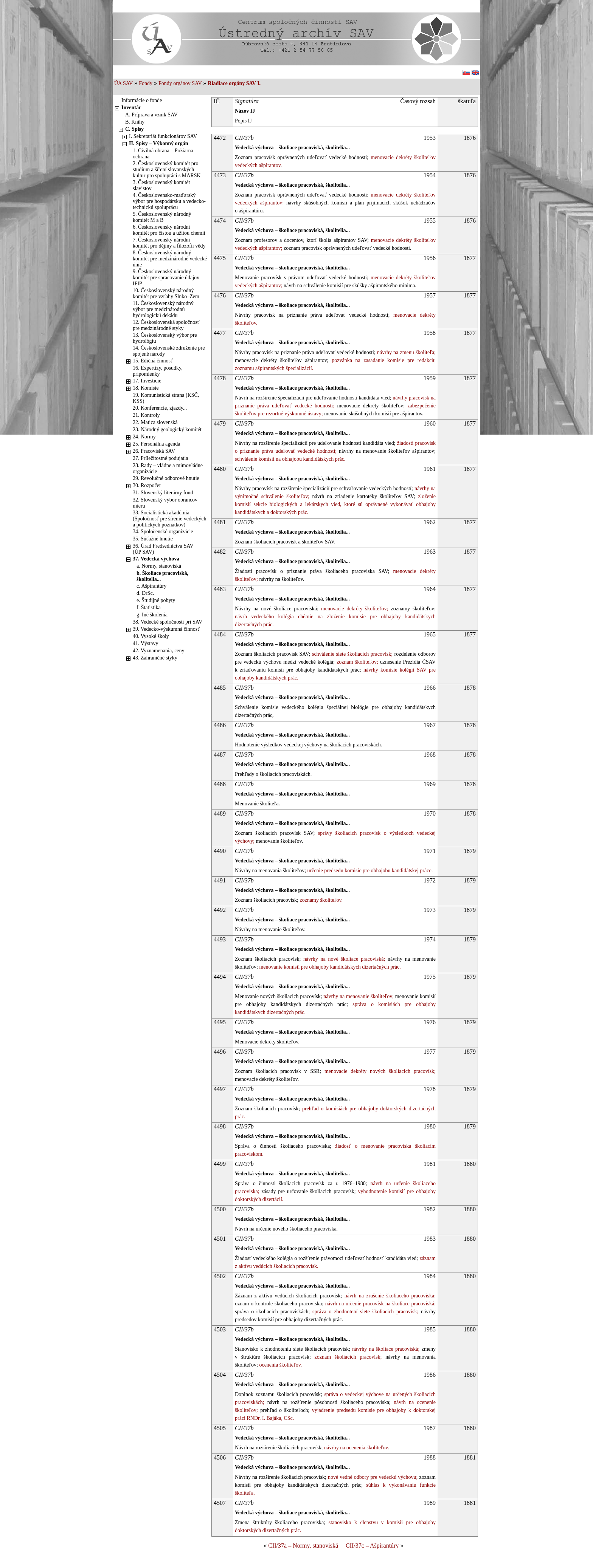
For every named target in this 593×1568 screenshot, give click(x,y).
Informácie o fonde (141, 100)
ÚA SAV (123, 83)
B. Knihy (134, 122)
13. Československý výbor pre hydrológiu (165, 338)
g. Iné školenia (152, 615)
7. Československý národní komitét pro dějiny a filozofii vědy (169, 243)
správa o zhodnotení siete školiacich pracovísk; (364, 1311)
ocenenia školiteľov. (280, 1365)
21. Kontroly (146, 415)
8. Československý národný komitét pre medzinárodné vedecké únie (170, 259)
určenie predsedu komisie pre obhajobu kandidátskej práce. (369, 870)
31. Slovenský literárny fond (163, 492)
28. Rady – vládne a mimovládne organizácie (168, 468)
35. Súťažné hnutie (153, 539)
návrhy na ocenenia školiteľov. (356, 1447)
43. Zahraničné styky (155, 658)
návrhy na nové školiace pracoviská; (343, 959)
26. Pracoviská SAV (154, 451)
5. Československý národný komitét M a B (162, 217)
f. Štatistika (149, 607)
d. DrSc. (145, 593)
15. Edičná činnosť (153, 361)
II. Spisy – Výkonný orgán (158, 143)
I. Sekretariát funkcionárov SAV (163, 136)
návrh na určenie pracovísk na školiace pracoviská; (379, 1303)
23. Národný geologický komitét (167, 429)
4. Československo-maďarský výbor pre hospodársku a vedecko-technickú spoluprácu (169, 201)
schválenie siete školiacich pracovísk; (351, 654)
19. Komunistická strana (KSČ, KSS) (166, 398)
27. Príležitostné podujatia (160, 458)
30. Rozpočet (147, 485)
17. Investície (147, 381)
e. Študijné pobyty (156, 600)
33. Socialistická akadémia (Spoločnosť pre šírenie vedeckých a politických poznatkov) (169, 519)
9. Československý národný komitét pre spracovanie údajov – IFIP (168, 277)
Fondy (145, 83)
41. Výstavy (145, 643)
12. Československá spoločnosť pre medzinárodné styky (166, 325)
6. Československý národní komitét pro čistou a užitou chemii (169, 230)
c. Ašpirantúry (151, 586)
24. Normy (144, 437)
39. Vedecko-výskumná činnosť (166, 629)
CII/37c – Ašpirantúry (372, 1545)
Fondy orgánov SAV (180, 83)
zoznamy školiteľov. (320, 900)
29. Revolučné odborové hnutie (166, 478)
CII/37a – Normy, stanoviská (303, 1545)
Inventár (131, 107)
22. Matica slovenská (155, 422)
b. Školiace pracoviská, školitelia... (162, 576)
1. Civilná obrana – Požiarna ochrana (163, 153)
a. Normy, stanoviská (159, 566)
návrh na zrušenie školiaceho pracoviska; (389, 1296)
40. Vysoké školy (151, 636)
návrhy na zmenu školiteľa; (406, 352)
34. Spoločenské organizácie (163, 531)
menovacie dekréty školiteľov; (353, 608)
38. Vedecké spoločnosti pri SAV (167, 622)
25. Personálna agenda (156, 444)
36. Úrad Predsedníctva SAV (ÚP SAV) (163, 549)
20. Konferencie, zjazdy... (160, 408)
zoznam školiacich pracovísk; (346, 1357)
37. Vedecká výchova (156, 559)
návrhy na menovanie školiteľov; (358, 996)
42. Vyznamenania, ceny (159, 650)
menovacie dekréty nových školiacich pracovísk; (378, 1071)
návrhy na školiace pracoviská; (384, 1349)
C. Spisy (134, 129)
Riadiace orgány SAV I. (234, 83)
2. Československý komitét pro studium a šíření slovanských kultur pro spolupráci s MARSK (167, 169)
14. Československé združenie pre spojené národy (169, 351)
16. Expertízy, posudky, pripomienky (158, 371)
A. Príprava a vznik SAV (151, 115)
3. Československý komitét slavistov (161, 185)
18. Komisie (145, 388)
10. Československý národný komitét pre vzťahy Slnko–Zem (166, 293)
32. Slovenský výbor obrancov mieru (165, 503)
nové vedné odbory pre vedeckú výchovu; (372, 1477)
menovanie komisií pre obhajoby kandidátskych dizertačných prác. (329, 967)
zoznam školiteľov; (356, 662)
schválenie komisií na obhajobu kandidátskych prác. (290, 459)
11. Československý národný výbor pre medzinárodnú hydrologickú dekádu (163, 309)
